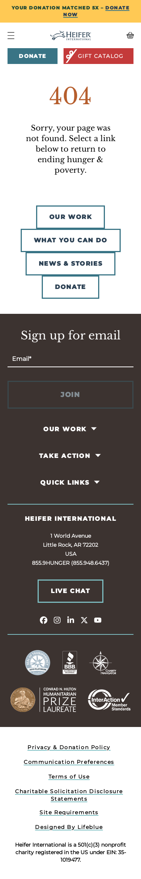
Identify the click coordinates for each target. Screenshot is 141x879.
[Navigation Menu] (11, 35)
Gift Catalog (94, 56)
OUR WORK (70, 217)
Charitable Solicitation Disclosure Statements (69, 795)
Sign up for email (71, 335)
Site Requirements (69, 812)
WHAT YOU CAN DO (71, 240)
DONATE (70, 286)
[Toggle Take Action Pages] (98, 455)
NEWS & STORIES (70, 263)
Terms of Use (69, 776)
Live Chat (70, 591)
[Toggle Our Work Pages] (94, 429)
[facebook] (43, 620)
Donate (32, 56)
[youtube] (98, 620)
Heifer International (71, 518)
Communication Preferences (69, 762)
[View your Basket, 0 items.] (117, 35)
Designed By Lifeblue (69, 827)
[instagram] (57, 620)
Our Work (64, 429)
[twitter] (84, 620)
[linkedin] (70, 620)
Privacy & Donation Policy (69, 747)
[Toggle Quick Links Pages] (97, 482)
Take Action (65, 455)
